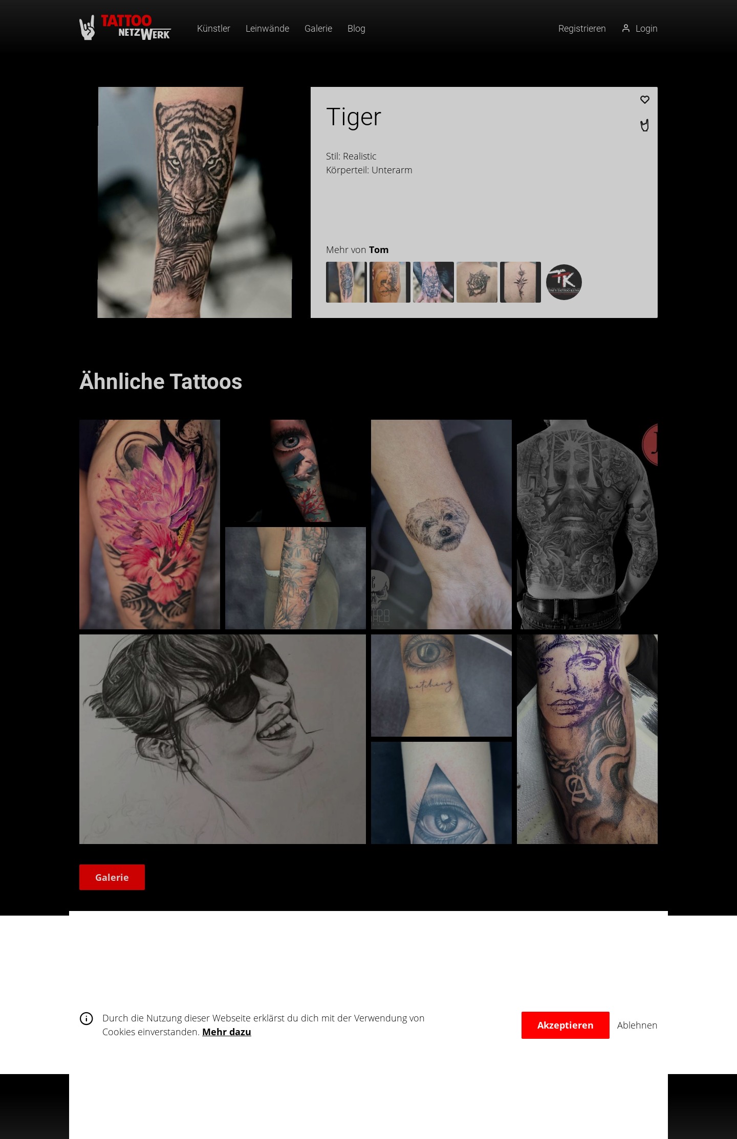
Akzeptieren (565, 1025)
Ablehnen (637, 1025)
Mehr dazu (226, 1032)
